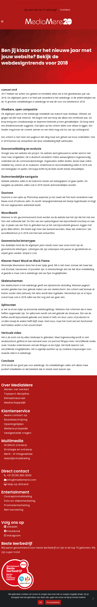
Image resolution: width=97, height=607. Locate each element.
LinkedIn (11, 527)
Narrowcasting (13, 509)
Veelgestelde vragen (17, 433)
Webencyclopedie (16, 428)
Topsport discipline (16, 394)
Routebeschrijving (15, 419)
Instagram (12, 535)
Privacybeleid (53, 602)
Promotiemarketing (17, 505)
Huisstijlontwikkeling (17, 458)
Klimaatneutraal (14, 398)
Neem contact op (15, 415)
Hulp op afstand (16, 484)
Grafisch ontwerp (15, 445)
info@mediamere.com (27, 3)
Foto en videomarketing (19, 501)
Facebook (12, 531)
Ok (40, 602)
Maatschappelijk (15, 402)
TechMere (65, 9)
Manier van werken (16, 389)
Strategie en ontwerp (18, 449)
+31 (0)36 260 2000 (56, 3)
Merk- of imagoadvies (18, 454)
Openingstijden (14, 424)
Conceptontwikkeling (18, 496)
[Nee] (93, 598)
